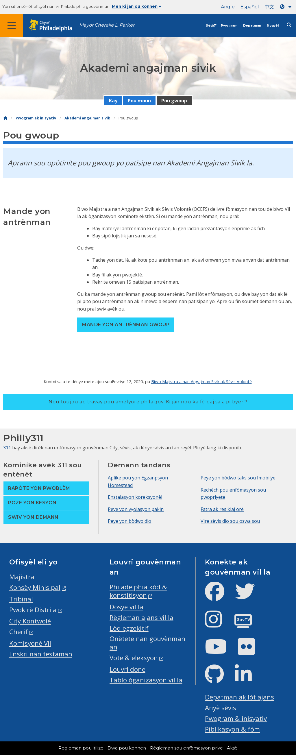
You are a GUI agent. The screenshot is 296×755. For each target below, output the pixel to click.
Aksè (232, 748)
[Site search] (289, 25)
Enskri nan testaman (40, 653)
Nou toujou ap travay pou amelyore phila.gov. (148, 402)
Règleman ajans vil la (141, 617)
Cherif (18, 631)
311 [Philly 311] (7, 447)
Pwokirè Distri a (33, 609)
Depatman (252, 25)
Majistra (21, 576)
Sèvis (210, 25)
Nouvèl (273, 25)
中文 (269, 7)
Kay (113, 100)
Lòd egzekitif (129, 628)
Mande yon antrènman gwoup (125, 324)
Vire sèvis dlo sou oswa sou (230, 521)
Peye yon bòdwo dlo (129, 521)
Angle (228, 7)
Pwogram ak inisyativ (36, 118)
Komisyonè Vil (30, 643)
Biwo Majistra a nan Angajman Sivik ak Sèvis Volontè (201, 381)
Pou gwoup (174, 100)
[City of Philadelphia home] (53, 25)
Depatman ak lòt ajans (239, 697)
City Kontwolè (30, 620)
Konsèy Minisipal (34, 587)
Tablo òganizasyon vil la (146, 679)
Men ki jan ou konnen (136, 6)
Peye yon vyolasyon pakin (136, 509)
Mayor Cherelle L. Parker (106, 25)
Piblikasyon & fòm (232, 729)
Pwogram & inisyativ (236, 718)
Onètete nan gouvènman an (147, 642)
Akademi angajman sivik (87, 118)
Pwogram (229, 25)
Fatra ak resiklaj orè (222, 509)
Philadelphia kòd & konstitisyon (138, 591)
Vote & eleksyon (134, 657)
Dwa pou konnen (127, 748)
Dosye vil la (126, 606)
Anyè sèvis (220, 707)
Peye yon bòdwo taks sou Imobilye (238, 478)
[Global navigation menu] (11, 25)
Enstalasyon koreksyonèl (135, 497)
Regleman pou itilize (80, 748)
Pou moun (139, 100)
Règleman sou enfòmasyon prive (186, 748)
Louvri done (127, 669)
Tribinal (21, 599)
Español (249, 7)
